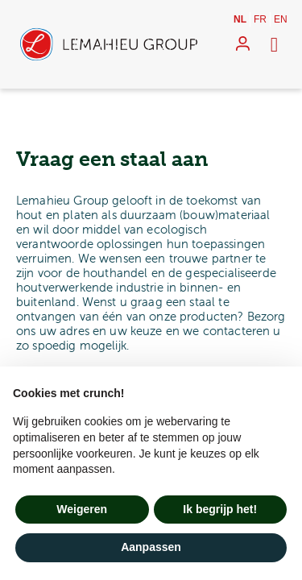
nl (240, 19)
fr (260, 19)
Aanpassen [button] (151, 547)
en (281, 19)
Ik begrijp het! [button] (220, 509)
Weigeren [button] (81, 509)
